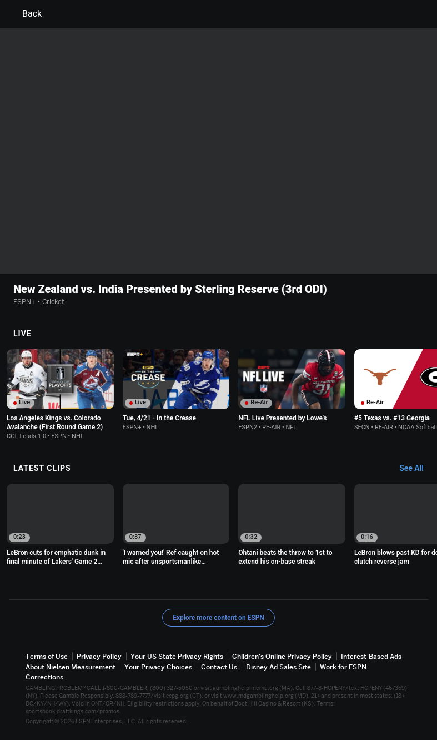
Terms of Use (47, 657)
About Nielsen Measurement (70, 667)
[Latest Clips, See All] (416, 468)
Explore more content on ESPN (218, 618)
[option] (60, 394)
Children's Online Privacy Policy (282, 657)
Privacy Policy (99, 657)
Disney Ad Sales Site (278, 667)
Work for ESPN (343, 667)
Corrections (44, 677)
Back (25, 14)
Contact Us (219, 667)
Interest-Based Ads (371, 657)
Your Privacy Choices (158, 667)
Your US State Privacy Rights (176, 657)
